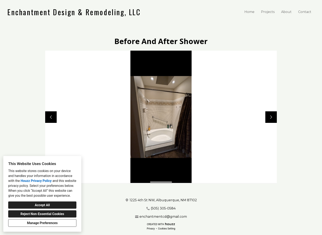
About (286, 12)
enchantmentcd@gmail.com (163, 217)
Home (249, 12)
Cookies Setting (166, 228)
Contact (304, 12)
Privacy (151, 228)
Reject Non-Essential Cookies (42, 214)
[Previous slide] (51, 117)
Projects (268, 12)
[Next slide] (271, 117)
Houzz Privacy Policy (36, 181)
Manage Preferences (42, 223)
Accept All (42, 205)
